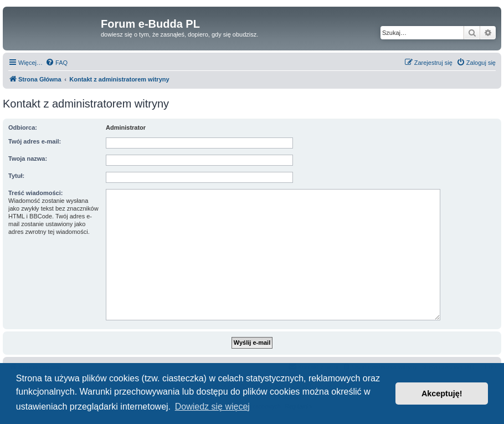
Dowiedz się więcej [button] (212, 406)
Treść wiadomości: (35, 193)
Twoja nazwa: (27, 158)
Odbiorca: (22, 127)
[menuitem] (56, 62)
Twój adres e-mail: (34, 141)
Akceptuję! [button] (441, 393)
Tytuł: (16, 175)
